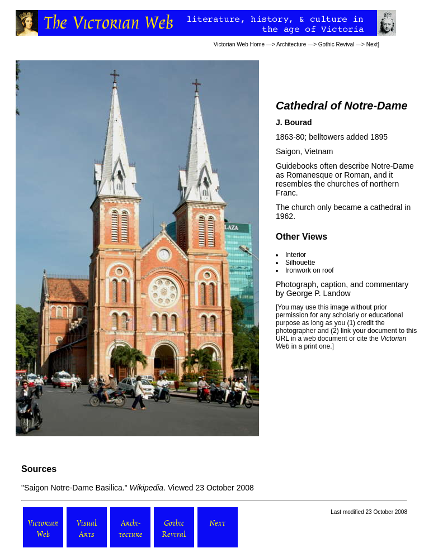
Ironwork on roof (309, 270)
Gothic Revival (336, 44)
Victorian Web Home (239, 44)
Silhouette (300, 262)
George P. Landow (318, 293)
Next (372, 44)
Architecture (291, 44)
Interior (295, 255)
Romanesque (309, 174)
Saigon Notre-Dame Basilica (73, 487)
